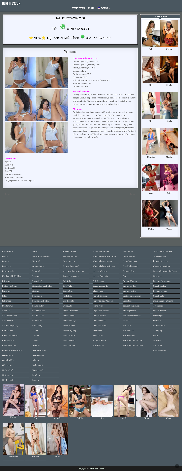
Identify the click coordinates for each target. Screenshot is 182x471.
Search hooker (159, 286)
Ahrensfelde (7, 251)
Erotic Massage (69, 321)
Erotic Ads (67, 306)
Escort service (69, 345)
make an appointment (163, 301)
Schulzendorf (38, 306)
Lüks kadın (7, 365)
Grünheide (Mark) (10, 326)
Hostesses (97, 331)
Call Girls (67, 281)
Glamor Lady (98, 291)
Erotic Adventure (70, 311)
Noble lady (67, 296)
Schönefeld (37, 296)
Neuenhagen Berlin (41, 256)
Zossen (35, 380)
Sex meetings (129, 335)
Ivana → (134, 194)
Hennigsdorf (7, 331)
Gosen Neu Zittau (9, 316)
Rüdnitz (35, 291)
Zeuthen (36, 375)
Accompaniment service (73, 271)
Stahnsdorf (37, 321)
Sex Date (127, 326)
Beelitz (5, 256)
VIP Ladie (157, 345)
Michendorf (7, 370)
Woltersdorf (37, 365)
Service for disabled (132, 316)
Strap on (157, 321)
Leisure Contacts (100, 276)
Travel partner (129, 311)
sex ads (126, 321)
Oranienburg (38, 266)
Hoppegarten (8, 340)
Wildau (35, 360)
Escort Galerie (159, 350)
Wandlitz (36, 345)
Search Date (158, 296)
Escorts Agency (69, 331)
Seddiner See (38, 316)
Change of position (161, 266)
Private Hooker (129, 291)
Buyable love (98, 345)
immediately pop (160, 261)
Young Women (99, 340)
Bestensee (6, 266)
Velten (35, 340)
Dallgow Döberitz (9, 286)
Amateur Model (69, 251)
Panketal (36, 271)
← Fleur (6, 194)
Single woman (159, 256)
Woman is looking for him (104, 256)
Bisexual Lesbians (70, 276)
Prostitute (127, 301)
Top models (158, 306)
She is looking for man (133, 345)
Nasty (155, 335)
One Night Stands (130, 266)
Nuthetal (36, 261)
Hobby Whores (99, 316)
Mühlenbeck (7, 380)
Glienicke (6, 311)
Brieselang (7, 281)
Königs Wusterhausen (12, 350)
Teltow (35, 331)
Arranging (157, 331)
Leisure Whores (100, 271)
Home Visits (98, 306)
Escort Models (69, 326)
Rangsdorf (37, 281)
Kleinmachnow (9, 345)
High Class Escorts (101, 311)
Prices (91, 8)
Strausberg (37, 326)
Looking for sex (160, 291)
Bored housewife (100, 286)
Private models (129, 286)
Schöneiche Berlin (40, 301)
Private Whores (130, 281)
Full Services (98, 281)
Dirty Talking (68, 286)
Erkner (5, 296)
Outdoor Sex (128, 271)
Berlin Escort (12, 3)
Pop (124, 276)
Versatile (157, 340)
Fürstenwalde (8, 306)
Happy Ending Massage (103, 301)
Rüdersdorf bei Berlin (42, 286)
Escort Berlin (78, 8)
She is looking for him (132, 340)
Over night (158, 316)
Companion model (71, 266)
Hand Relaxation (100, 296)
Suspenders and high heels (165, 271)
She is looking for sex (162, 251)
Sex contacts (128, 331)
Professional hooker (132, 296)
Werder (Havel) (39, 350)
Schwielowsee (38, 311)
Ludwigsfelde (8, 360)
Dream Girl (68, 291)
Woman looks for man (102, 261)
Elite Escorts (68, 301)
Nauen (35, 251)
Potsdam (36, 276)
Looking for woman (162, 281)
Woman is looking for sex (104, 266)
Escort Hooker (69, 340)
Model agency (129, 256)
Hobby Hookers (99, 326)
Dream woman (159, 311)
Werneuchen (38, 355)
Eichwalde (6, 291)
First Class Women (101, 251)
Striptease (157, 276)
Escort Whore (69, 335)
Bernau (5, 261)
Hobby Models (99, 321)
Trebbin (36, 335)
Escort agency (69, 261)
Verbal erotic (159, 326)
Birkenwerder (8, 271)
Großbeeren (7, 321)
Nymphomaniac (130, 261)
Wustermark (38, 370)
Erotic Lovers (69, 316)
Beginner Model (70, 256)
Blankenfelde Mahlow (11, 276)
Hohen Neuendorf (10, 335)
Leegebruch (7, 355)
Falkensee (6, 301)
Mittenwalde (7, 375)
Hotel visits (98, 335)
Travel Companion (131, 306)
